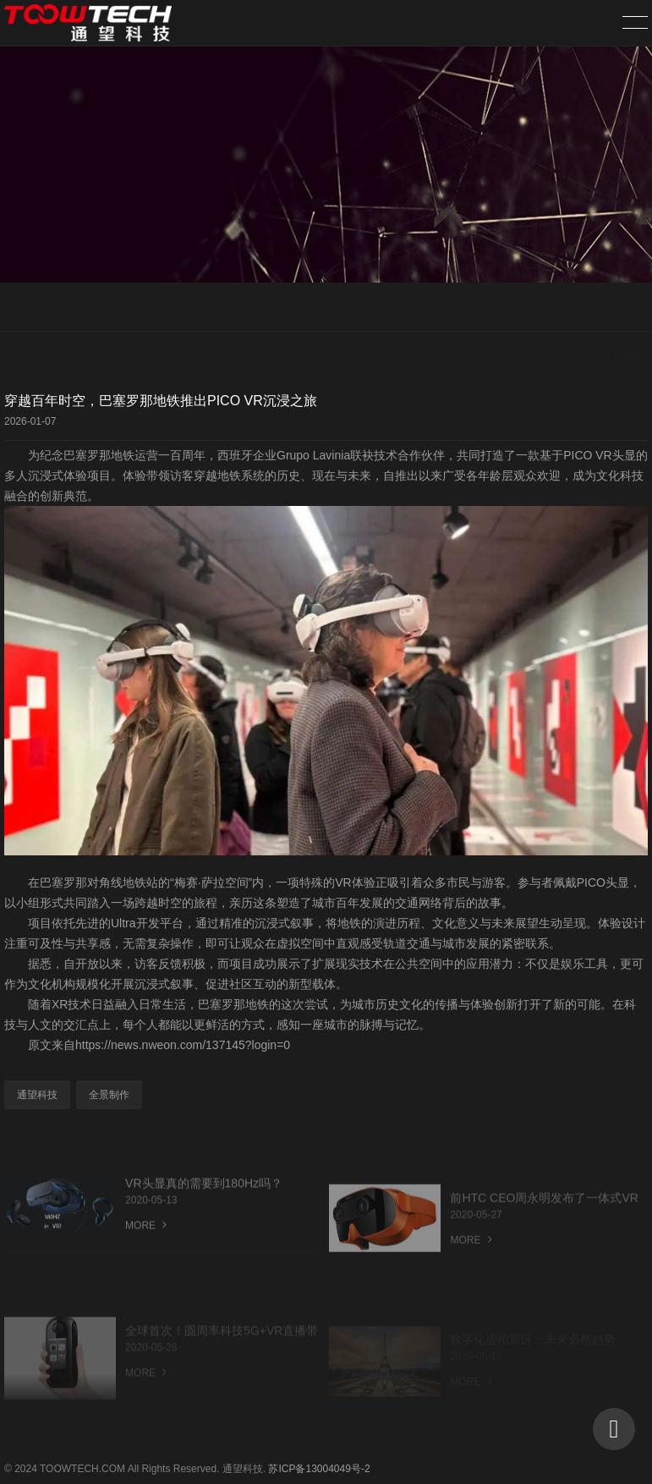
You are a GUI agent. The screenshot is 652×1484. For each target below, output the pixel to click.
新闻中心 (564, 308)
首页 (510, 308)
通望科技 (37, 1095)
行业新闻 (627, 308)
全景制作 (109, 1095)
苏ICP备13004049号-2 (319, 1469)
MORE (146, 1245)
